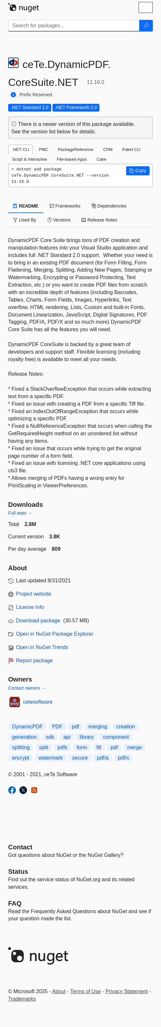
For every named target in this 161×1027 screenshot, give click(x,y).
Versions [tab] (59, 220)
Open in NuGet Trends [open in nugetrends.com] (42, 647)
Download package (38, 620)
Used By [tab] (24, 220)
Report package (34, 660)
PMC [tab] (43, 149)
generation (24, 737)
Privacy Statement (127, 991)
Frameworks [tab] (65, 206)
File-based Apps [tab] (72, 159)
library (87, 737)
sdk (50, 737)
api (66, 737)
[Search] (146, 26)
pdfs (62, 747)
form (82, 747)
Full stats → (20, 513)
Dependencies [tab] (109, 206)
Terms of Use (85, 991)
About (59, 991)
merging (97, 726)
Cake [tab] (101, 159)
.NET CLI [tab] (20, 149)
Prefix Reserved (36, 94)
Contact (20, 847)
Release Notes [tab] (99, 220)
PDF (57, 726)
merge (134, 747)
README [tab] (25, 206)
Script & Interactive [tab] (29, 159)
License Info (30, 607)
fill (98, 747)
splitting (21, 747)
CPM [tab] (107, 149)
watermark (50, 758)
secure (80, 758)
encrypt (20, 758)
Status (18, 871)
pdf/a (103, 758)
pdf (75, 726)
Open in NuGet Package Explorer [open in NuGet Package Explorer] (54, 634)
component (116, 737)
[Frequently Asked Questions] (15, 903)
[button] (138, 170)
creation (125, 726)
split (43, 747)
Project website (33, 594)
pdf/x (123, 758)
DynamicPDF (27, 726)
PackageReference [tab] (76, 149)
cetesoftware (38, 702)
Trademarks (22, 999)
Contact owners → (27, 688)
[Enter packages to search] (73, 26)
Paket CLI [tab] (131, 149)
